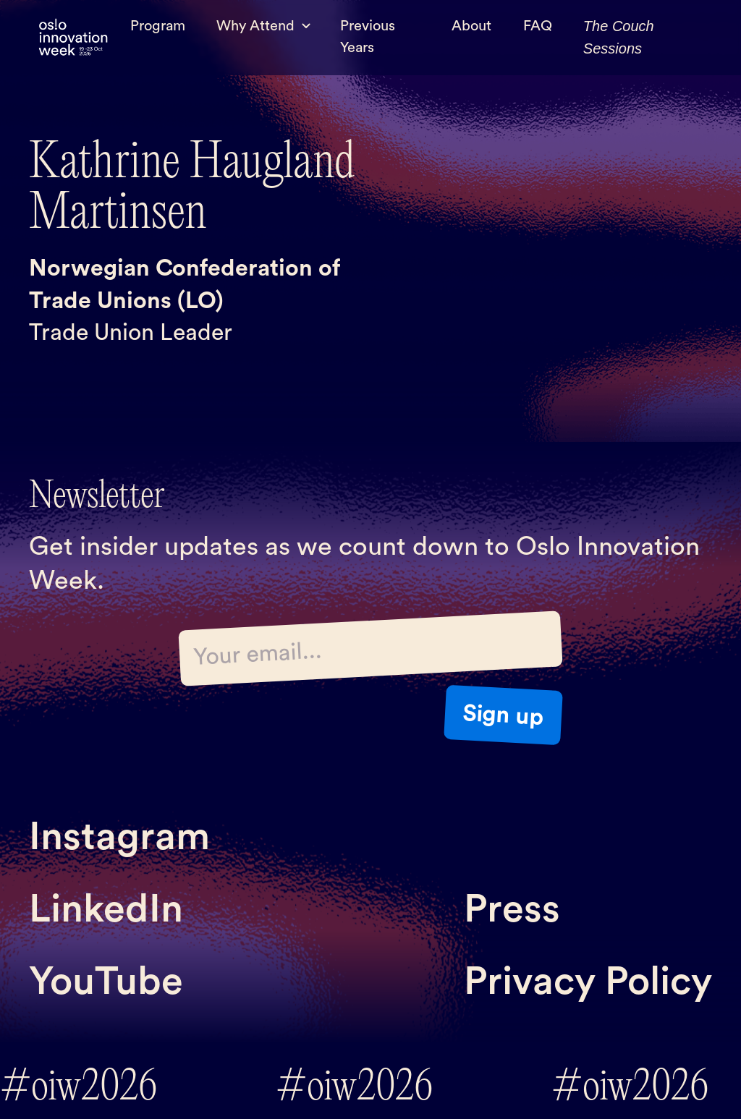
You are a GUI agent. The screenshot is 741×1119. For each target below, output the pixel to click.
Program (157, 26)
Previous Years (367, 37)
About (471, 26)
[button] (262, 26)
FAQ (537, 26)
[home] (73, 38)
